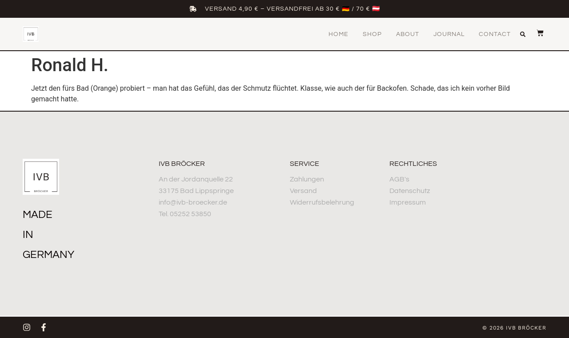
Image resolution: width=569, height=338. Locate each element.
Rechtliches (413, 163)
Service (304, 163)
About (407, 34)
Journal (449, 34)
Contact (495, 34)
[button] (523, 34)
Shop (372, 34)
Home (339, 34)
